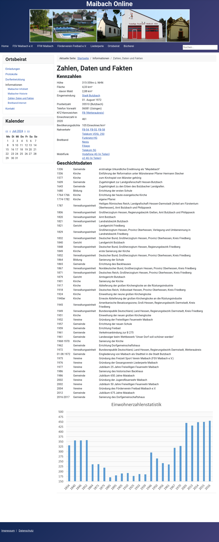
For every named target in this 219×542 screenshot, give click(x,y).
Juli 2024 (17, 131)
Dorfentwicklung (15, 79)
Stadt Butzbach (91, 95)
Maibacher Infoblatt (18, 89)
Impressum (8, 530)
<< (6, 131)
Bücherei (129, 46)
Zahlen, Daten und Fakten (21, 98)
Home (5, 46)
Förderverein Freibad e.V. (72, 46)
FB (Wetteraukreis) (93, 112)
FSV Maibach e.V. (23, 46)
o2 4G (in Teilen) (91, 158)
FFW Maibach (45, 46)
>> (28, 131)
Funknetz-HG (89, 138)
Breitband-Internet (17, 103)
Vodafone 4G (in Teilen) (96, 154)
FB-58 (101, 129)
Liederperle (97, 46)
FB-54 (85, 129)
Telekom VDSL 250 (93, 134)
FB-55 (93, 129)
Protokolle (11, 74)
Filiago (86, 145)
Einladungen (12, 69)
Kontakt (10, 108)
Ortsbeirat (114, 46)
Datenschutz (26, 530)
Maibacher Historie (17, 93)
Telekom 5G (89, 150)
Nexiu (85, 141)
